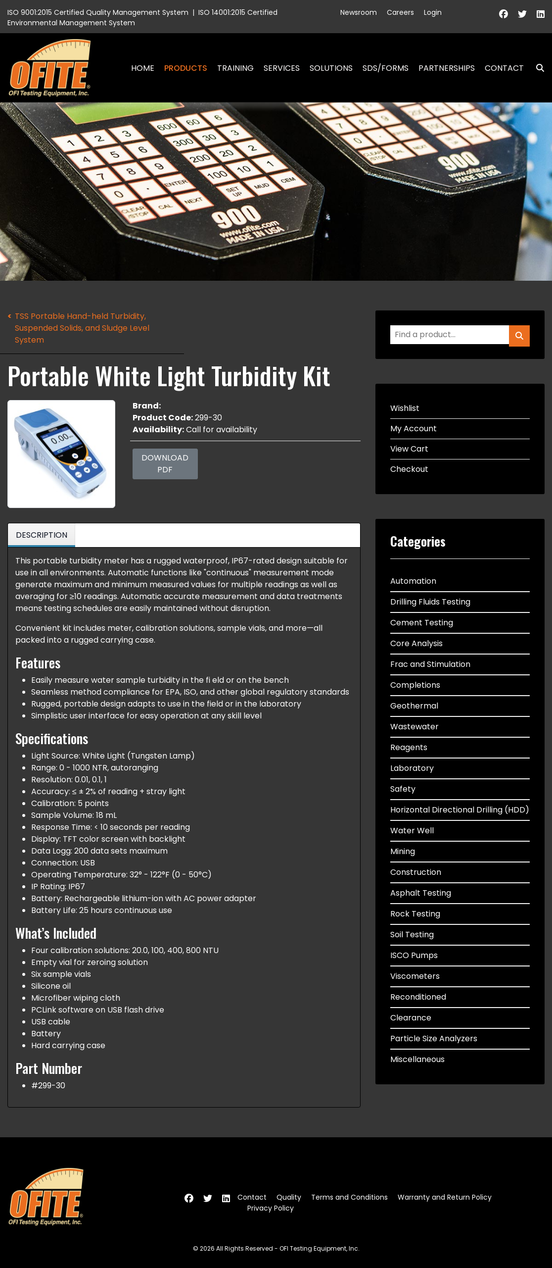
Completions (415, 685)
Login (433, 12)
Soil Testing (412, 934)
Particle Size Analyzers (433, 1038)
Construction (415, 872)
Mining (402, 851)
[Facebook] (503, 14)
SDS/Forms (386, 68)
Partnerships (446, 68)
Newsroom (358, 12)
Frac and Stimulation (430, 664)
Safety (402, 789)
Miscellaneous (417, 1059)
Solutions (331, 68)
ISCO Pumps (414, 955)
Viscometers (415, 976)
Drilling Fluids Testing (430, 602)
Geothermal (414, 705)
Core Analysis (416, 643)
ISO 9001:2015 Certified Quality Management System (97, 12)
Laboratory (412, 768)
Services (282, 68)
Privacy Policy (270, 1208)
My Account (413, 428)
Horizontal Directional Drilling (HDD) (459, 809)
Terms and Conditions (349, 1197)
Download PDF (164, 463)
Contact (504, 68)
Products (185, 68)
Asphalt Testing (420, 893)
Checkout (409, 469)
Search (536, 68)
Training (235, 68)
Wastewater (414, 726)
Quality (288, 1197)
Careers (400, 12)
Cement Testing (421, 622)
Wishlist (404, 408)
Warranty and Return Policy (445, 1197)
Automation (413, 581)
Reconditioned (418, 997)
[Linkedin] (541, 14)
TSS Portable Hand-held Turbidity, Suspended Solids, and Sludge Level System (82, 328)
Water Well (412, 830)
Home (142, 68)
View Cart (409, 449)
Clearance (410, 1017)
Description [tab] (41, 535)
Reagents (408, 747)
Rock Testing (415, 913)
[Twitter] (522, 14)
